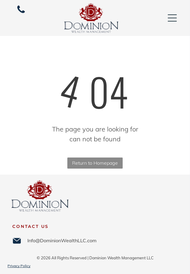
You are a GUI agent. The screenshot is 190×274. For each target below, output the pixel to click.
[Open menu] (172, 17)
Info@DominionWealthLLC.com (62, 240)
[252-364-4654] (21, 13)
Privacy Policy (19, 266)
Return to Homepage (95, 163)
